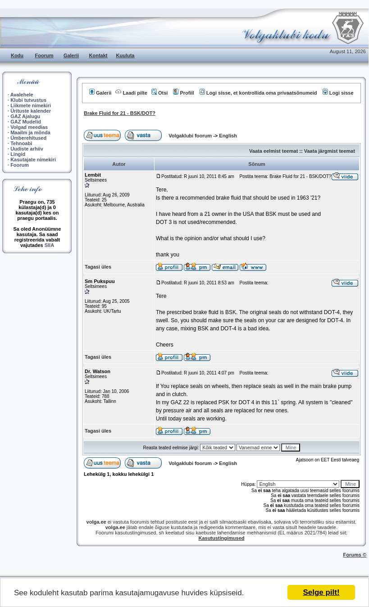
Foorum (44, 55)
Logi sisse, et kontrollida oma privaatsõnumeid (258, 93)
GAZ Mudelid (25, 121)
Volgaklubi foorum (191, 135)
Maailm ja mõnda (30, 132)
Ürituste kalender (30, 111)
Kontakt (98, 55)
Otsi (159, 93)
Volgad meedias (29, 127)
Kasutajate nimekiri (33, 159)
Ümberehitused (28, 138)
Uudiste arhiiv (26, 148)
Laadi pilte (131, 93)
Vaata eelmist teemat (273, 151)
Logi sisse (338, 93)
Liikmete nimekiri (30, 105)
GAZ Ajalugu (25, 116)
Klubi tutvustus (28, 100)
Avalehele (21, 94)
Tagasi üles (98, 266)
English (228, 135)
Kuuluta (125, 55)
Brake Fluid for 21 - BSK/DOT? (119, 113)
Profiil (183, 93)
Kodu (17, 55)
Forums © (355, 554)
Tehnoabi (21, 143)
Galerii (71, 55)
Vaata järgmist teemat (329, 151)
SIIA (49, 245)
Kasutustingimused (221, 538)
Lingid (17, 154)
